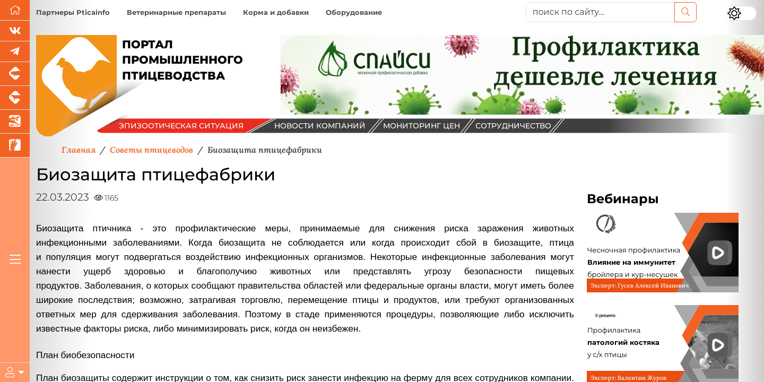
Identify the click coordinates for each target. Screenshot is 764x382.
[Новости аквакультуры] (15, 122)
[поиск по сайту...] (600, 12)
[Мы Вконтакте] (15, 31)
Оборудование (354, 12)
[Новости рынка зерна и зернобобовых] (15, 146)
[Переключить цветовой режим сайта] (742, 13)
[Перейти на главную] (15, 10)
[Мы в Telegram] (15, 51)
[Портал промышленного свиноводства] (15, 74)
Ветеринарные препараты (176, 12)
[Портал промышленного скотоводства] (15, 98)
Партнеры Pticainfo (73, 12)
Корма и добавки (276, 12)
